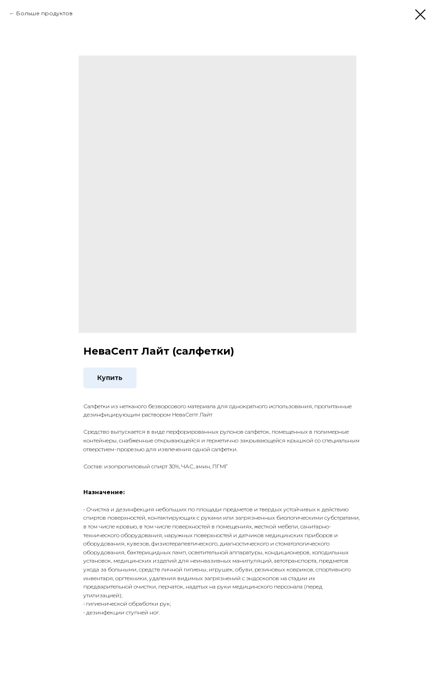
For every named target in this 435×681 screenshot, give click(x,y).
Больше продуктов (44, 13)
